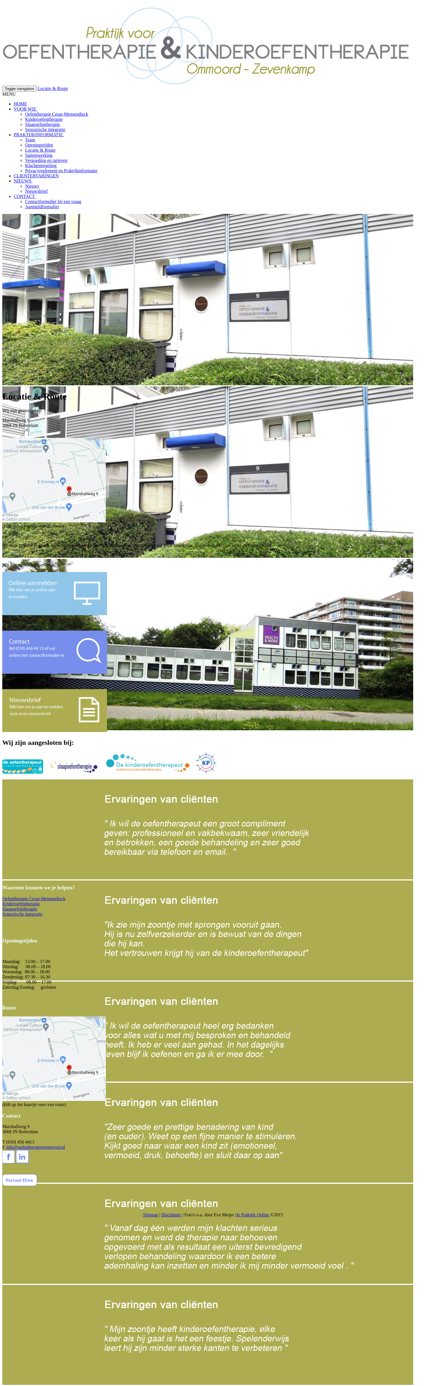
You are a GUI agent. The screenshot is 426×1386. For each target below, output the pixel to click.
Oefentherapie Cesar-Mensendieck (56, 114)
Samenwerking (39, 155)
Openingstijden (39, 145)
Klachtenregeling (40, 165)
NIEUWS (23, 180)
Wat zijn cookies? (204, 4)
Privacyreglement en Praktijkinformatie (61, 170)
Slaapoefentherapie (42, 124)
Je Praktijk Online (252, 1214)
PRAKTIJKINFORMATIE (39, 134)
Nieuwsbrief (36, 191)
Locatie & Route (53, 88)
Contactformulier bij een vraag (53, 201)
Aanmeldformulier (42, 206)
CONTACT (25, 196)
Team (30, 139)
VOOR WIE (25, 109)
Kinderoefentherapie (43, 119)
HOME (20, 103)
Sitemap (150, 1214)
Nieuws (32, 186)
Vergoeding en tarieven (46, 160)
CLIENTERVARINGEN (36, 175)
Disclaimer (171, 1214)
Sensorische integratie (45, 129)
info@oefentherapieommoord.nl (35, 1147)
